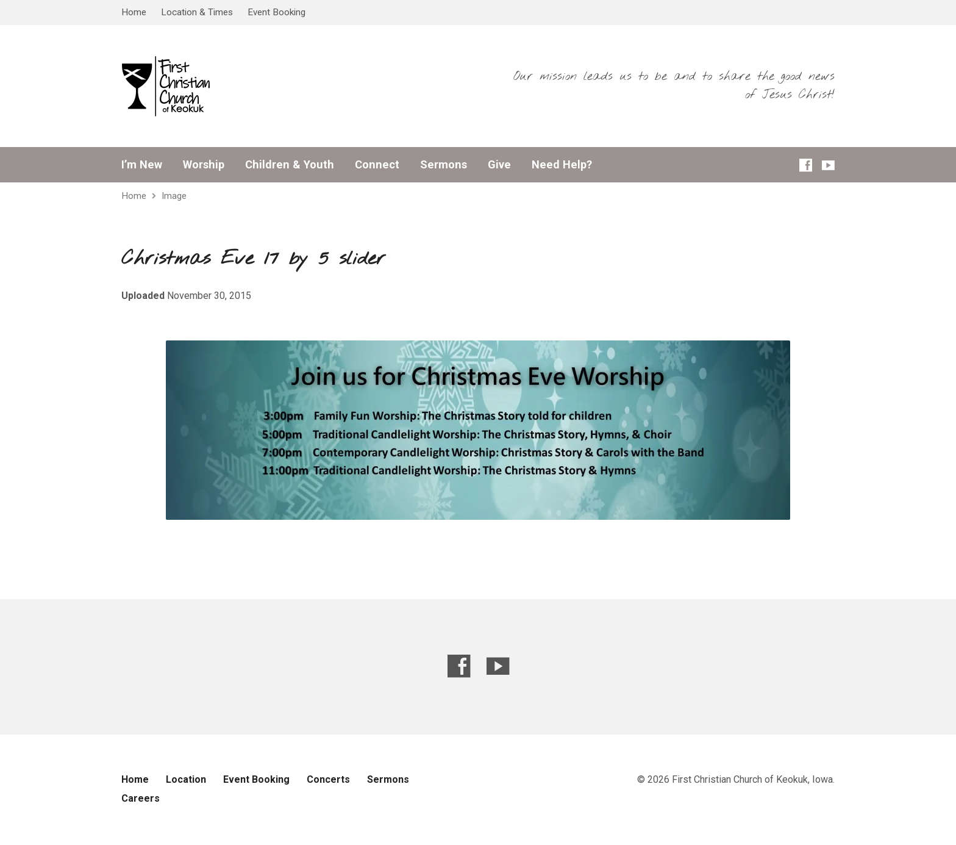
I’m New (141, 164)
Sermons (443, 164)
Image (174, 195)
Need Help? (562, 164)
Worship (203, 164)
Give (499, 164)
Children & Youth (289, 164)
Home (133, 12)
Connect (377, 164)
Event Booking (276, 12)
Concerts (328, 779)
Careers (140, 798)
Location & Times (197, 12)
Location (186, 779)
